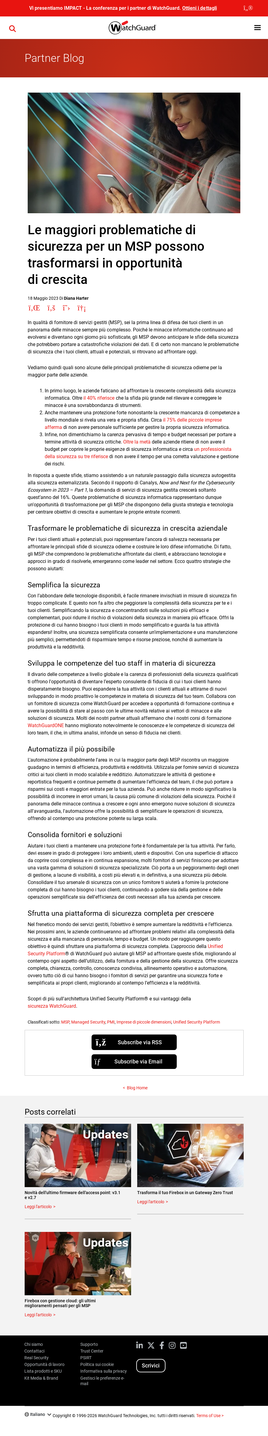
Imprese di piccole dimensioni (144, 1022)
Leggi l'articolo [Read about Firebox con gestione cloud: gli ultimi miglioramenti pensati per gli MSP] (38, 1314)
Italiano (37, 1414)
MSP (65, 1022)
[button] (12, 27)
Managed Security (88, 1022)
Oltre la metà (137, 442)
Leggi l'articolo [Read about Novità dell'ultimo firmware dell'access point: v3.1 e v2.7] (38, 1206)
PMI (111, 1022)
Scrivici (151, 1365)
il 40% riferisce (98, 398)
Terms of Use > (210, 1415)
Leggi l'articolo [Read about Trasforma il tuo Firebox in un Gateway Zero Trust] (150, 1201)
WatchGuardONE (46, 725)
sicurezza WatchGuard (52, 1006)
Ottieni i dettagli (199, 8)
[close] (248, 8)
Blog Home (137, 1087)
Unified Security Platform (196, 1022)
